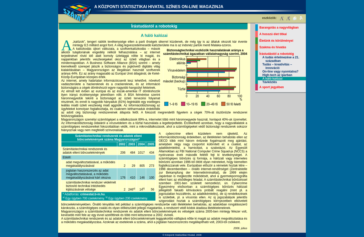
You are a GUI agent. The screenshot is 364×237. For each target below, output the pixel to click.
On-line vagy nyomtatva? (280, 71)
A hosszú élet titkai (273, 34)
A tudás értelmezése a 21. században (280, 59)
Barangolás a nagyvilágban (279, 27)
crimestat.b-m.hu (92, 194)
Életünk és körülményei (276, 40)
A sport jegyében (271, 87)
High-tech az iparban (277, 75)
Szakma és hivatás (272, 47)
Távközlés (269, 82)
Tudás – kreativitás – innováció (277, 66)
